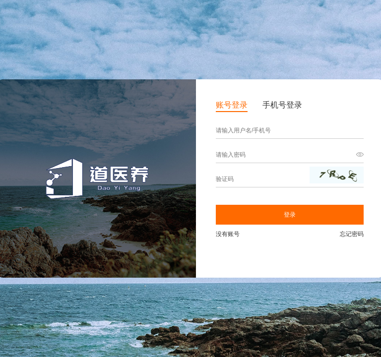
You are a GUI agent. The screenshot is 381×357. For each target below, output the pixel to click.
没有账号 (228, 234)
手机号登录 (282, 105)
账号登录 (232, 105)
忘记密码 (352, 234)
